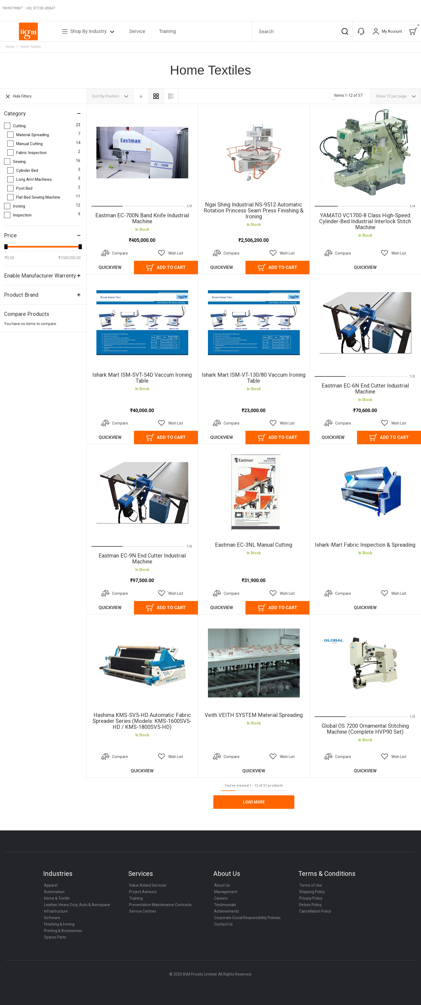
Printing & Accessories (63, 931)
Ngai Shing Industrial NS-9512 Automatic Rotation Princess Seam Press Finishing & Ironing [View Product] (253, 152)
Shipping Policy (312, 892)
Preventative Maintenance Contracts (160, 905)
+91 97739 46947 (40, 8)
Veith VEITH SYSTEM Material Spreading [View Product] (253, 663)
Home (10, 47)
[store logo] (28, 31)
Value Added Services (147, 885)
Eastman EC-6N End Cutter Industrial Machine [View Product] (365, 323)
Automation (54, 892)
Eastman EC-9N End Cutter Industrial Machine (142, 558)
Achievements (226, 911)
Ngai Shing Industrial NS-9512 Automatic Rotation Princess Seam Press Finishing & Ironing (254, 210)
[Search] (345, 31)
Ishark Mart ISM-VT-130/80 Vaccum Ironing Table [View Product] (253, 323)
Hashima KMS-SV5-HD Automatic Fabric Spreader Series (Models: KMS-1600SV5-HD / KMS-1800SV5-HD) (142, 721)
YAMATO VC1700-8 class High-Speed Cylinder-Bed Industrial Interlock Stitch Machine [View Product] (365, 152)
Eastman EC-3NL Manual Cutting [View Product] (253, 493)
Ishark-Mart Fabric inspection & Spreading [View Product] (365, 493)
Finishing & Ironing (59, 924)
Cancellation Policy (315, 911)
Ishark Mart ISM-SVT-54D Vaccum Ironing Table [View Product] (142, 323)
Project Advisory (143, 892)
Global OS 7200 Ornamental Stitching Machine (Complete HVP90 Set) (365, 729)
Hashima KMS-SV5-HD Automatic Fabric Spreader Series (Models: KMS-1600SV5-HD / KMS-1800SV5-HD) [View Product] (142, 663)
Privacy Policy (310, 898)
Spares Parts (55, 937)
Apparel (51, 885)
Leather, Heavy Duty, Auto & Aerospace (77, 905)
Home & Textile (57, 898)
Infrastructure (56, 911)
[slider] (5, 246)
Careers (221, 898)
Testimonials (225, 905)
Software (52, 918)
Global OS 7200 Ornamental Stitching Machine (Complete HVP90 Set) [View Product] (365, 663)
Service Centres (142, 911)
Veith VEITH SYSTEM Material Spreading (254, 715)
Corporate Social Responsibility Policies (247, 918)
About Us (222, 885)
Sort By (98, 96)
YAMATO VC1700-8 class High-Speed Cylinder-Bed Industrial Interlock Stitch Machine (365, 221)
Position (112, 96)
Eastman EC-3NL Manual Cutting (253, 545)
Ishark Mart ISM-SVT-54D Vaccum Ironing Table (142, 378)
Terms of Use (310, 885)
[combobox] (302, 31)
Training (136, 898)
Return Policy (310, 905)
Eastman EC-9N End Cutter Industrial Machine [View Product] (142, 493)
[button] (170, 253)
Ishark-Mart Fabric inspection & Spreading (365, 545)
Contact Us (223, 924)
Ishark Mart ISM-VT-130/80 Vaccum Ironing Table (253, 378)
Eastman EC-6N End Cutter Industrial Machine (365, 388)
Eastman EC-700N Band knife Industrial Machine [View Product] (142, 152)
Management (225, 892)
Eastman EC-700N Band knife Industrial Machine (142, 218)
